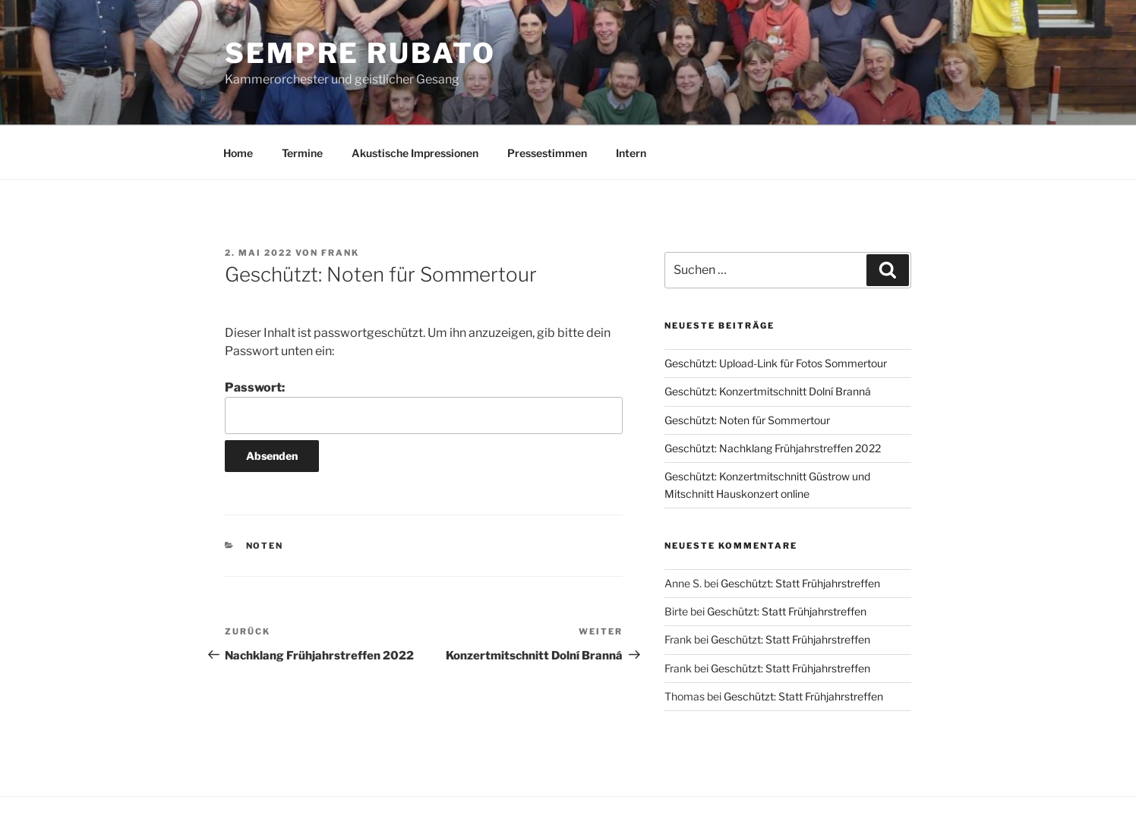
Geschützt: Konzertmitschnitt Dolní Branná (767, 391)
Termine (302, 152)
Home (238, 152)
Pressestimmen (547, 152)
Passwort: (424, 406)
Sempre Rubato (360, 53)
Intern (631, 152)
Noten (265, 545)
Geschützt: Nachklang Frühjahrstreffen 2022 (772, 448)
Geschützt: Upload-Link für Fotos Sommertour (775, 363)
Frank (340, 252)
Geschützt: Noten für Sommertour (747, 420)
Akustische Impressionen (415, 152)
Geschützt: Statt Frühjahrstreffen (800, 583)
